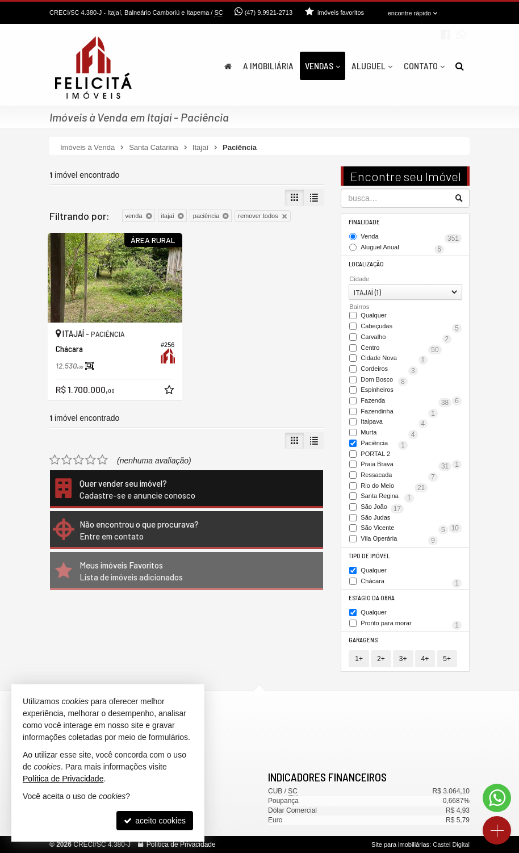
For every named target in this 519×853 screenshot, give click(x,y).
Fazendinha (399, 412)
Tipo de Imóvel (369, 555)
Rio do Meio (394, 486)
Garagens (363, 639)
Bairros (359, 306)
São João (382, 507)
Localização (366, 263)
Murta (389, 433)
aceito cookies (155, 820)
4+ (425, 659)
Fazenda (406, 401)
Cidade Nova (394, 358)
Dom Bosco (384, 380)
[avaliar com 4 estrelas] (90, 460)
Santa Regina (387, 496)
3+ (403, 659)
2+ (381, 659)
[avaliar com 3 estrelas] (78, 460)
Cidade (359, 278)
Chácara (411, 582)
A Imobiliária (268, 65)
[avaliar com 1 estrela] (54, 460)
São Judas (411, 518)
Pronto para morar (411, 624)
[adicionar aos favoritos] (170, 391)
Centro (401, 348)
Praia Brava (406, 465)
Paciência (384, 444)
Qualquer (373, 315)
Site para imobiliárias (400, 844)
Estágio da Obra (372, 597)
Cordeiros (389, 369)
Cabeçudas (411, 327)
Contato (424, 65)
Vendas (322, 65)
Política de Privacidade (181, 844)
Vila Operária (399, 539)
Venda (411, 237)
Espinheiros (411, 390)
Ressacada (399, 475)
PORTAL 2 (411, 454)
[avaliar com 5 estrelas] (102, 460)
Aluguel (371, 65)
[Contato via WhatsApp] (497, 798)
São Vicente (404, 528)
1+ (359, 659)
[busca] (459, 66)
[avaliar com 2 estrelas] (66, 460)
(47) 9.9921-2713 (268, 12)
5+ (447, 659)
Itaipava (394, 422)
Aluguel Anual (402, 248)
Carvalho (406, 337)
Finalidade (364, 221)
